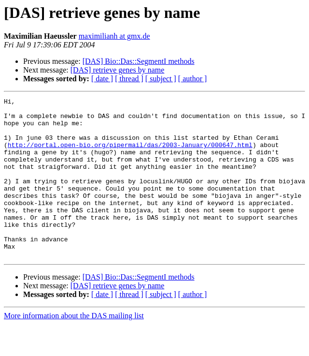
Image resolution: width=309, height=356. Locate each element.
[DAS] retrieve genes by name (117, 70)
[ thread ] (129, 78)
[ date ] (102, 78)
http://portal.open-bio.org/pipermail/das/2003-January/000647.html (130, 154)
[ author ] (192, 78)
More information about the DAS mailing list (74, 347)
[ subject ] (160, 78)
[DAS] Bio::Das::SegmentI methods (139, 61)
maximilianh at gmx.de (114, 36)
